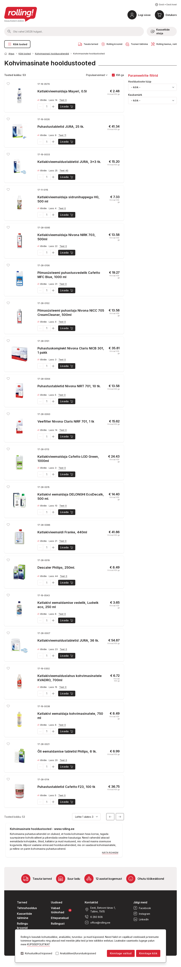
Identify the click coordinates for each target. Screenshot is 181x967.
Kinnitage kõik (148, 953)
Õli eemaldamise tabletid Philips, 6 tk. (67, 751)
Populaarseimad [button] (97, 75)
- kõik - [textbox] (135, 87)
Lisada (67, 106)
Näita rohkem (110, 852)
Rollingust (58, 923)
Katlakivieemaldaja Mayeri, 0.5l (62, 91)
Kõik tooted (17, 44)
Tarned (22, 902)
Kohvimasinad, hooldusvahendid (52, 53)
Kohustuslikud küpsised (38, 953)
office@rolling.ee (97, 922)
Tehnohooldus (27, 908)
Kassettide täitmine (24, 916)
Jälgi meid (140, 902)
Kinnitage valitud (121, 953)
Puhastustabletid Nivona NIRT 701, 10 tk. (69, 386)
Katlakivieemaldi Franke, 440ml (62, 532)
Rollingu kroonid (22, 926)
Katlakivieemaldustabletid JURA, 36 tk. (68, 640)
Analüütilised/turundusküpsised (78, 953)
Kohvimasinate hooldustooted (89, 53)
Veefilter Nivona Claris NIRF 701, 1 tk (65, 421)
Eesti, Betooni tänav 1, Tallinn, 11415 (100, 909)
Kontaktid (91, 902)
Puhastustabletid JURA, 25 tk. (60, 126)
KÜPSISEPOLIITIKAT (38, 944)
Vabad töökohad (61, 910)
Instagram (141, 914)
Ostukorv (171, 14)
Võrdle (42, 100)
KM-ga (120, 75)
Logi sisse (144, 14)
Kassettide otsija (160, 31)
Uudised (56, 902)
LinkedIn (141, 919)
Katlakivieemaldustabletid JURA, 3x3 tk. (69, 162)
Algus (11, 53)
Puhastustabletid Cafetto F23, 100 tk (66, 787)
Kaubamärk (135, 94)
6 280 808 (94, 917)
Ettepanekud (60, 918)
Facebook (142, 908)
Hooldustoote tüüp (139, 81)
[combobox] (152, 87)
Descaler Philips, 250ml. (56, 567)
